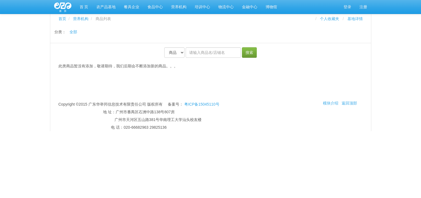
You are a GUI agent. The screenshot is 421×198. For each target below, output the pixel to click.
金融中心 (249, 7)
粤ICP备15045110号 (201, 104)
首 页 (84, 7)
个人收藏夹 (330, 18)
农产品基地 (106, 7)
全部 (73, 32)
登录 (347, 7)
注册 (363, 7)
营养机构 (178, 7)
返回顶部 (349, 103)
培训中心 (202, 7)
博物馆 (271, 7)
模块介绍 (330, 103)
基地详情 (355, 18)
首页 (62, 18)
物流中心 (226, 7)
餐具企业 (131, 7)
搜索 (249, 52)
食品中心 (155, 7)
